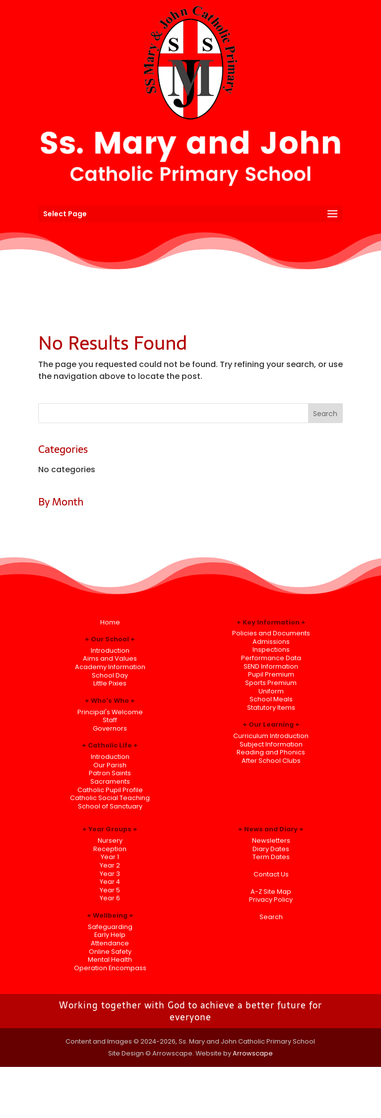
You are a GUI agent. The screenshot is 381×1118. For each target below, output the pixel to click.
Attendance (110, 943)
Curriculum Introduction (271, 736)
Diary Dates (271, 849)
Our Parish (110, 765)
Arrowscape (253, 1053)
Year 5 (110, 890)
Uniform (271, 691)
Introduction (110, 650)
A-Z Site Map (271, 891)
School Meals (271, 699)
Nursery (110, 840)
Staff (110, 720)
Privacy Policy (271, 899)
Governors (110, 728)
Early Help (110, 935)
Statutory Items (271, 707)
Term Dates (271, 857)
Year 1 (110, 857)
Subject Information (271, 744)
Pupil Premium (271, 674)
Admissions (271, 641)
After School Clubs (271, 760)
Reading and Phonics (271, 752)
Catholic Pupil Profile (110, 790)
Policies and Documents (271, 633)
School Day (110, 675)
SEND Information (271, 666)
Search (271, 917)
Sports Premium (271, 683)
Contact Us (271, 874)
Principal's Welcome (110, 712)
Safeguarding (110, 927)
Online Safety (110, 951)
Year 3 (110, 874)
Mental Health (110, 959)
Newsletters (271, 840)
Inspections (271, 649)
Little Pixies (110, 683)
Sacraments (110, 781)
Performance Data (271, 658)
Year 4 (110, 881)
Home (110, 622)
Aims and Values (110, 658)
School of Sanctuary (110, 806)
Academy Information (110, 667)
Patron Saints (110, 773)
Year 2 (110, 865)
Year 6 (110, 898)
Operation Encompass (110, 968)
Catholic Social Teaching (110, 798)
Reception (110, 849)
